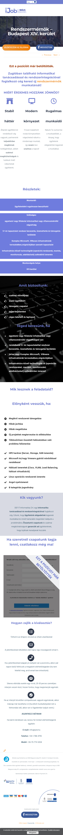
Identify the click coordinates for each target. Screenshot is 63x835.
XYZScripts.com (39, 811)
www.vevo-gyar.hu (49, 758)
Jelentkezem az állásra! (16, 47)
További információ (54, 830)
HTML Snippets (23, 811)
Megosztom (45, 47)
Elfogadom (32, 832)
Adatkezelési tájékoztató (31, 797)
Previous (47, 55)
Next (56, 55)
